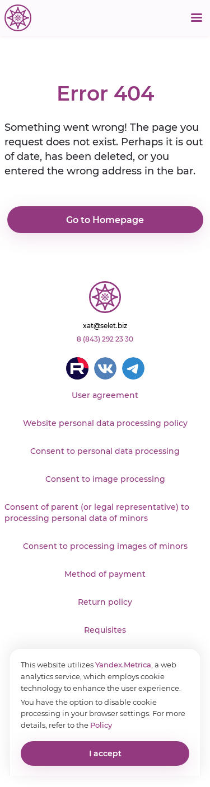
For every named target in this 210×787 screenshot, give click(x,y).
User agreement (105, 395)
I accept (105, 753)
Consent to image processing (105, 479)
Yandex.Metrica (123, 664)
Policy (101, 724)
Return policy (105, 602)
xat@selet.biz (105, 325)
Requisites (105, 630)
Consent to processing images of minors (105, 546)
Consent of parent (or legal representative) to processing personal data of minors (96, 512)
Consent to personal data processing (105, 451)
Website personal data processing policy (105, 423)
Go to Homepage (105, 220)
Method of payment (105, 574)
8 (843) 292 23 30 (105, 339)
